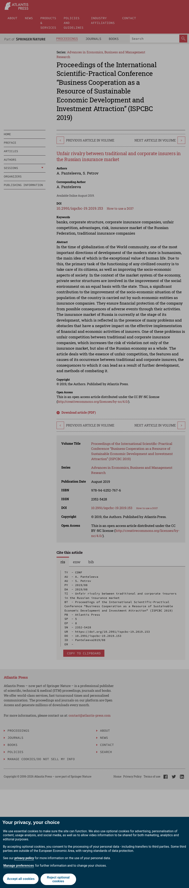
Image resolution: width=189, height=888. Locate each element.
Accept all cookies (20, 879)
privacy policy (24, 858)
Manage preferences (18, 865)
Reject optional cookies (58, 879)
